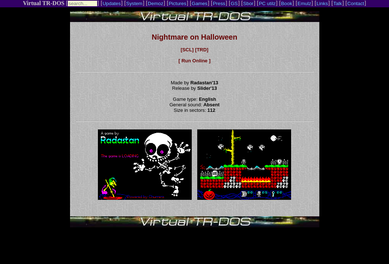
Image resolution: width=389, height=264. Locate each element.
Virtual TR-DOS (43, 3)
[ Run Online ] (194, 60)
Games (200, 3)
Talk (337, 3)
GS (234, 3)
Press (219, 3)
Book (286, 3)
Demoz (155, 3)
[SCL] (187, 49)
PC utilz (267, 3)
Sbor (248, 3)
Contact (355, 3)
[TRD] (201, 49)
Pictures (177, 3)
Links (322, 3)
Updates (112, 3)
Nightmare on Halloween (194, 37)
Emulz (304, 3)
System (134, 3)
